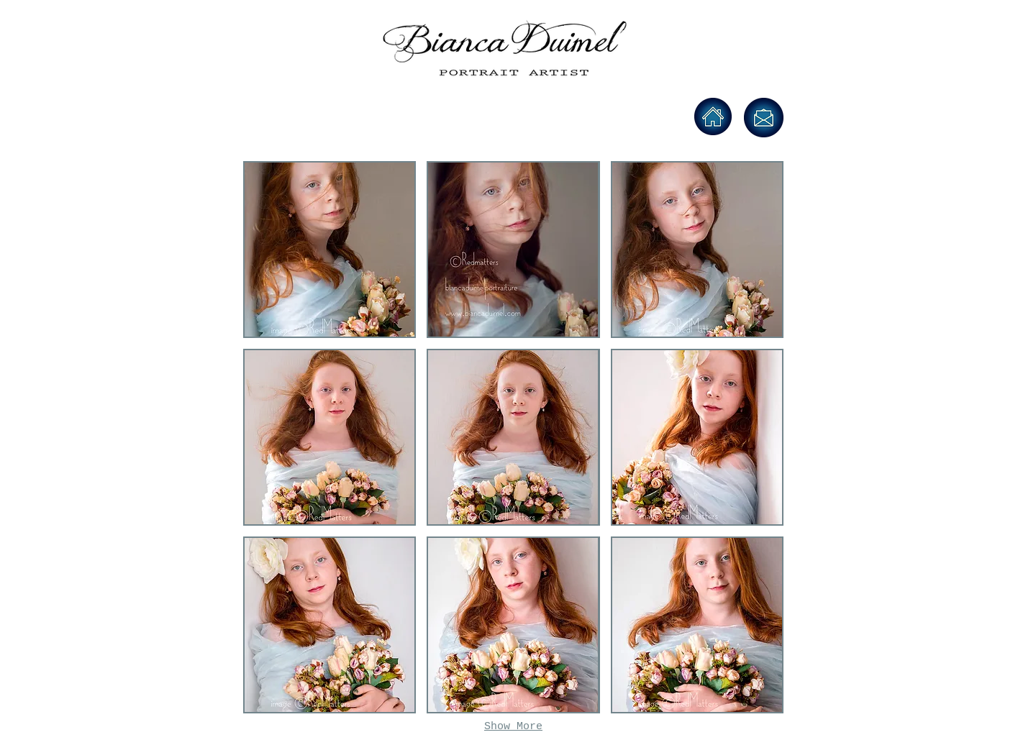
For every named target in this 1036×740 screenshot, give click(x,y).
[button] (329, 249)
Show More (513, 727)
